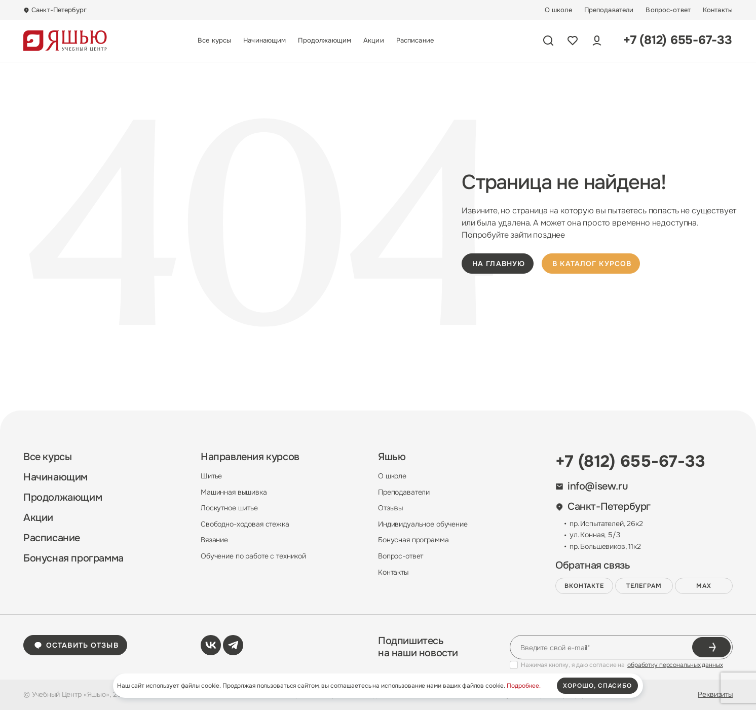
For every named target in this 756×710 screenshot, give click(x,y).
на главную (498, 263)
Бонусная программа (73, 558)
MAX (703, 586)
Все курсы (214, 40)
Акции (373, 40)
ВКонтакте (584, 586)
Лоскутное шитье (229, 507)
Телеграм (644, 586)
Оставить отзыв (76, 645)
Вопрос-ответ (668, 10)
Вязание (214, 539)
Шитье (211, 475)
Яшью (391, 457)
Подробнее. (524, 686)
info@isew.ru (591, 486)
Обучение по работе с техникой (253, 555)
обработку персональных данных (675, 665)
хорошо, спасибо (597, 686)
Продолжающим (324, 40)
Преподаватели (609, 10)
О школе (558, 10)
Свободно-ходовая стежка (245, 524)
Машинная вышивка (234, 492)
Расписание (415, 40)
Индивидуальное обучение (423, 524)
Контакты (718, 10)
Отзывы (390, 507)
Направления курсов (250, 457)
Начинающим (264, 40)
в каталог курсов (591, 263)
